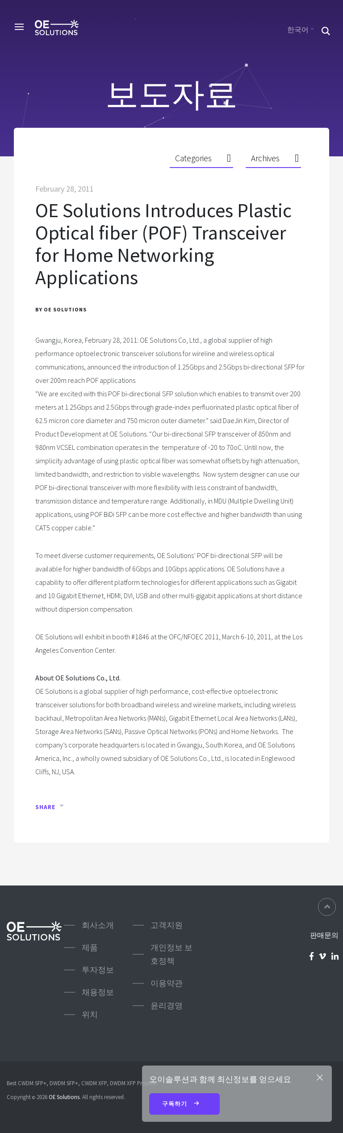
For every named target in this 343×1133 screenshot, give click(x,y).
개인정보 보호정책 (171, 954)
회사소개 (98, 925)
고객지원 (167, 925)
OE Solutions (64, 1096)
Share (45, 807)
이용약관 (167, 983)
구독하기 (184, 1104)
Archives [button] (265, 158)
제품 (90, 947)
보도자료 (171, 94)
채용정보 (98, 992)
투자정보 (98, 970)
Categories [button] (193, 158)
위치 (90, 1014)
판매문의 (324, 935)
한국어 (298, 29)
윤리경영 (167, 1005)
